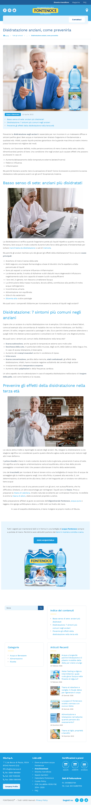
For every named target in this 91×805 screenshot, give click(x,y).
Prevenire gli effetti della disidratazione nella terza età (30, 126)
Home (7, 36)
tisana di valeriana (22, 493)
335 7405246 (14, 776)
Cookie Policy (40, 781)
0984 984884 (14, 773)
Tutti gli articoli (17, 35)
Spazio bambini (41, 775)
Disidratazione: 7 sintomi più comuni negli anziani (28, 122)
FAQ (36, 791)
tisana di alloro (19, 496)
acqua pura (76, 501)
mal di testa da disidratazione (22, 248)
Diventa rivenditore (43, 772)
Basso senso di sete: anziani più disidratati (25, 119)
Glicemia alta (11, 298)
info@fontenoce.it (13, 769)
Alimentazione (16, 659)
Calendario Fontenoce (44, 778)
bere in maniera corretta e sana (69, 532)
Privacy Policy (42, 800)
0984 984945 (15, 780)
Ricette (13, 662)
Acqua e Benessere (12, 114)
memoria (47, 248)
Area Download (41, 769)
